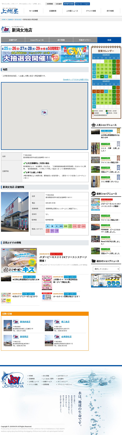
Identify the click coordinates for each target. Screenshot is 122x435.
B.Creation (13, 429)
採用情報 (46, 384)
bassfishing (19, 431)
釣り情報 (46, 376)
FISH (42, 429)
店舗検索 (32, 379)
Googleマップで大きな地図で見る (76, 80)
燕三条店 (65, 322)
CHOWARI (22, 429)
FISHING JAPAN (33, 429)
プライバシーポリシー (65, 384)
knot (40, 431)
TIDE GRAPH (60, 429)
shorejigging (27, 431)
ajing (13, 431)
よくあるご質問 (48, 379)
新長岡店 (24, 336)
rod (48, 431)
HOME (31, 376)
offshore (35, 431)
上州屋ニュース (34, 381)
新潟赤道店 (25, 322)
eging (9, 431)
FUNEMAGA (50, 429)
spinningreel (53, 431)
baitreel (60, 431)
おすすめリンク (63, 376)
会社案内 (60, 379)
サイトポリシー (63, 381)
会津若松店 (66, 336)
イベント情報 (33, 384)
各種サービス (47, 381)
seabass (4, 431)
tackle (44, 431)
